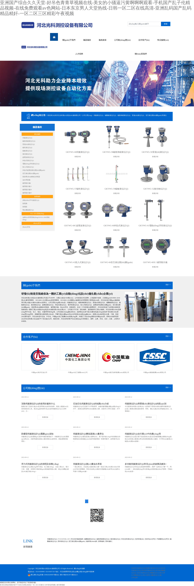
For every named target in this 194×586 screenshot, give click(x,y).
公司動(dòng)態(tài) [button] (122, 40)
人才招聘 (141, 560)
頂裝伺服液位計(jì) (143, 573)
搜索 (165, 24)
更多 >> (168, 285)
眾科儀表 (108, 541)
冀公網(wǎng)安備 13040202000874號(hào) (43, 575)
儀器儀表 (73, 560)
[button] (95, 105)
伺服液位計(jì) (52, 539)
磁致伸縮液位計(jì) (103, 539)
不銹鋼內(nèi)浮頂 (163, 539)
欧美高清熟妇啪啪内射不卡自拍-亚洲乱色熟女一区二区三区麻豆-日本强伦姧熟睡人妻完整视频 (32, 585)
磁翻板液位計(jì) (90, 539)
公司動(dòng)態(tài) (98, 560)
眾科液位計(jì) (63, 541)
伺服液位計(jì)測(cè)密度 (141, 575)
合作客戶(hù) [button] (144, 40)
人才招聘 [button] (79, 54)
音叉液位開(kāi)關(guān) (77, 541)
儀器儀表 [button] (87, 40)
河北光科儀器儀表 (77, 539)
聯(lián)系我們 (154, 560)
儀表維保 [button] (102, 40)
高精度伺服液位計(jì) (138, 568)
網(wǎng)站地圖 (79, 568)
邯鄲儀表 (101, 541)
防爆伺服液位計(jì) (152, 568)
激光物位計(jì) (115, 539)
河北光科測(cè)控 (64, 539)
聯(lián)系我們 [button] (141, 54)
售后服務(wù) (129, 560)
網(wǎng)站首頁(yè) (42, 560)
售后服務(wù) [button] (163, 40)
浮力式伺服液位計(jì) (148, 570)
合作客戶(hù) (115, 560)
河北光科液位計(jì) (127, 539)
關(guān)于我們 (60, 560)
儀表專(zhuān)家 (91, 541)
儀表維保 (84, 560)
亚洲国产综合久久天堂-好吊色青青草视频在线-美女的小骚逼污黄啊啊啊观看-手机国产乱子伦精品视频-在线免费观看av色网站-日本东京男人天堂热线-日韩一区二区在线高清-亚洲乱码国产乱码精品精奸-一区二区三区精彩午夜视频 (95, 8)
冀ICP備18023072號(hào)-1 (69, 575)
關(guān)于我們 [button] (68, 40)
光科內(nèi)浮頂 (150, 539)
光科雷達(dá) (139, 539)
